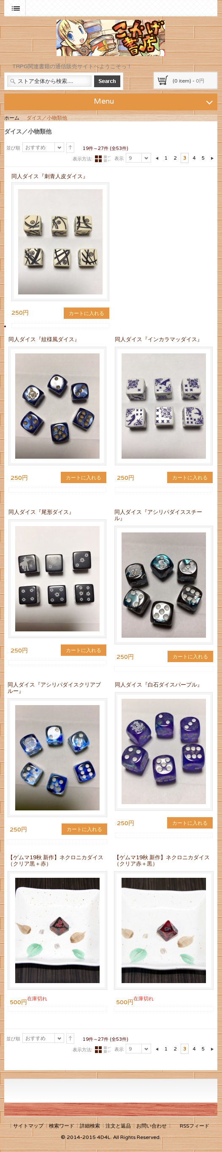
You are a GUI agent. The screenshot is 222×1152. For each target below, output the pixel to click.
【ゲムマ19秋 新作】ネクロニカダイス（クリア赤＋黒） (162, 860)
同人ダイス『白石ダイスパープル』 (159, 685)
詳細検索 (90, 1126)
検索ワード (61, 1126)
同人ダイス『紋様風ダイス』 (44, 339)
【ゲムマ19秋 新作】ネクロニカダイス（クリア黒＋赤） (55, 860)
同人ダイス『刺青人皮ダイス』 (49, 176)
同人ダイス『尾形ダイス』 (41, 512)
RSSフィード (194, 1126)
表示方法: (82, 159)
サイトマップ (28, 1126)
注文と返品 (118, 1126)
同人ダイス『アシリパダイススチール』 (158, 515)
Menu (154, 101)
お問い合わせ (151, 1126)
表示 (119, 158)
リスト (107, 159)
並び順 (13, 148)
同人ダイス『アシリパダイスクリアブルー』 (54, 688)
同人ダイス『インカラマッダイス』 (159, 339)
